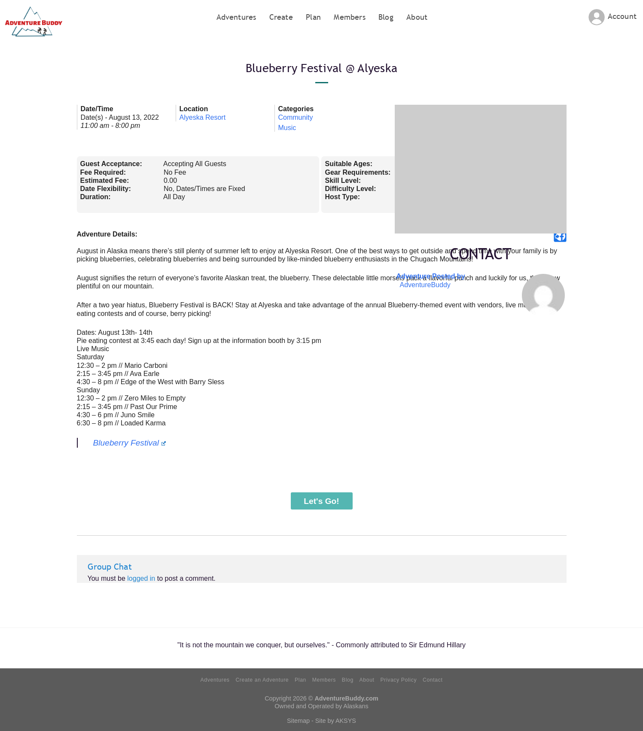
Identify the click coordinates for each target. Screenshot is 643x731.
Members (349, 17)
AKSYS (345, 720)
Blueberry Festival (129, 442)
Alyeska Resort (203, 117)
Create (281, 17)
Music (287, 127)
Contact (432, 680)
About (416, 17)
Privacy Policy (398, 680)
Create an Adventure (262, 680)
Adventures (236, 17)
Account (622, 16)
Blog (385, 17)
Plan (313, 17)
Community (295, 117)
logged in (141, 578)
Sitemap (298, 720)
